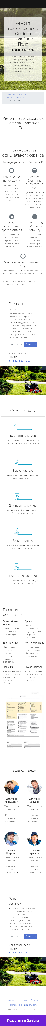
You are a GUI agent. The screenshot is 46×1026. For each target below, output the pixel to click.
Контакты (35, 1000)
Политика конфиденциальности (23, 1005)
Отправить (31, 344)
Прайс (24, 1000)
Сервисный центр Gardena (15, 94)
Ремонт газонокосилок (17, 97)
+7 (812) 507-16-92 (23, 50)
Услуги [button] (11, 1000)
